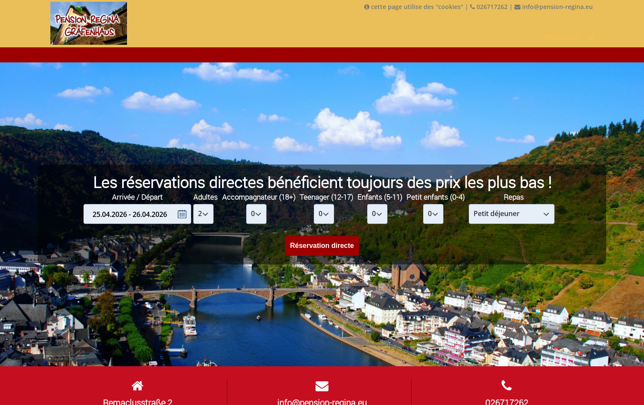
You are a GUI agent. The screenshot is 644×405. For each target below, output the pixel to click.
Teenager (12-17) (326, 197)
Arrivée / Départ (137, 197)
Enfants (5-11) (379, 197)
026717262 (489, 7)
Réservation (561, 37)
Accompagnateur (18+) (258, 197)
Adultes (205, 197)
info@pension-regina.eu (553, 7)
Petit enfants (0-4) (435, 197)
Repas (514, 197)
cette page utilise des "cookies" (413, 7)
